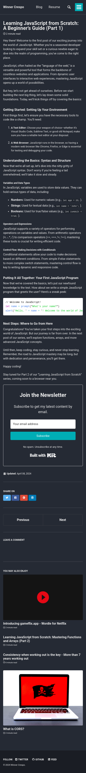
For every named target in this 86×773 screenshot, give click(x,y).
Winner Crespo (13, 7)
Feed (52, 759)
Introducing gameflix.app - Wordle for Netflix (34, 623)
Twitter (21, 759)
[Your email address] (43, 424)
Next (62, 520)
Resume (54, 7)
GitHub (38, 759)
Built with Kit (43, 455)
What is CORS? (13, 729)
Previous (23, 520)
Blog (39, 7)
